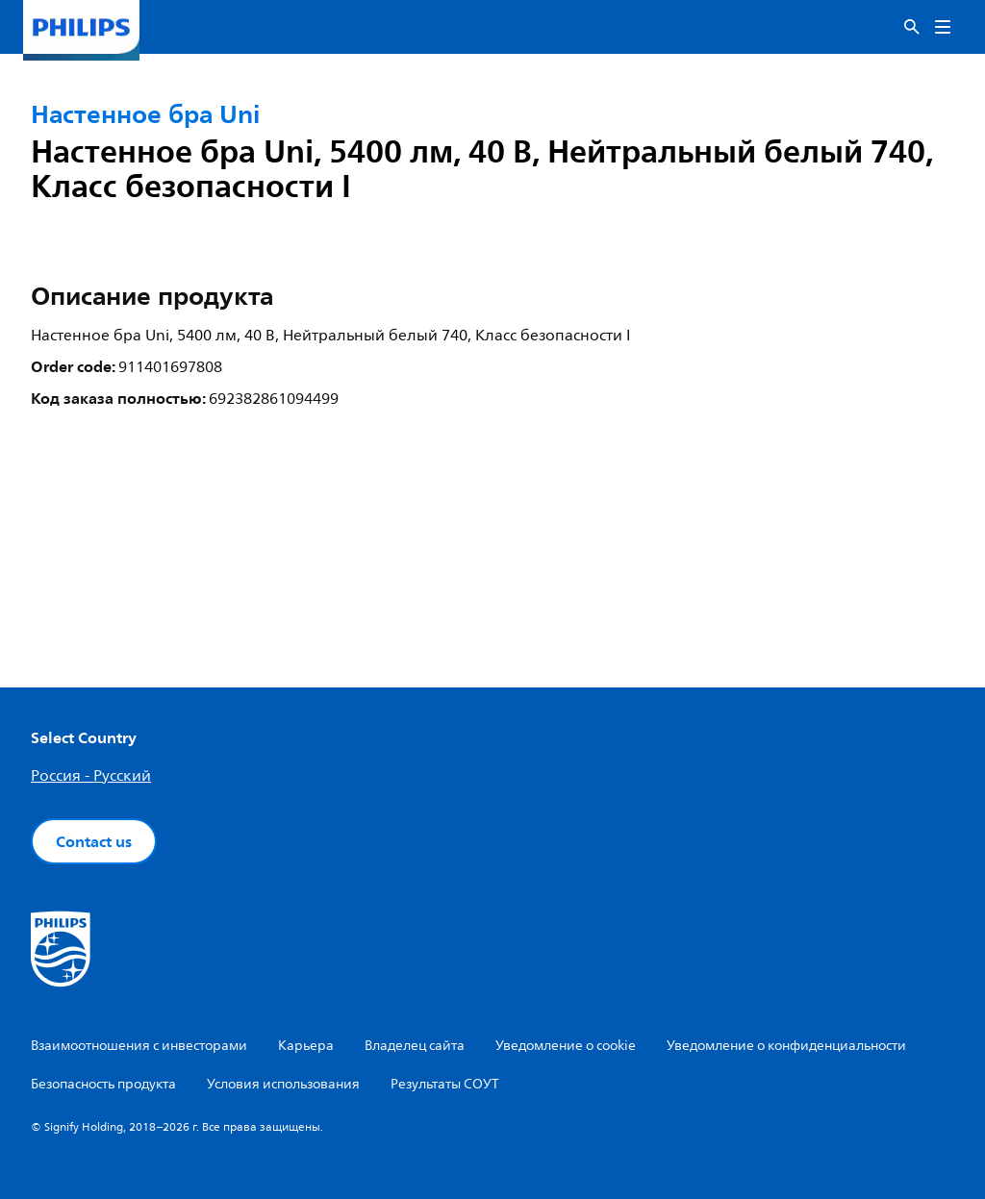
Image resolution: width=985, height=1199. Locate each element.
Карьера (306, 1046)
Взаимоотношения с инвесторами (139, 1046)
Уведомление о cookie (565, 1046)
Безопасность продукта (103, 1084)
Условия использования (283, 1084)
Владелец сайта (415, 1046)
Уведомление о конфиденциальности (786, 1046)
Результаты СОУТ (445, 1084)
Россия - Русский (91, 775)
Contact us (94, 841)
